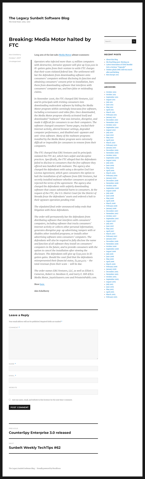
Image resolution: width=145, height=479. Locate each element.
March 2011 (110, 112)
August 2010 (111, 130)
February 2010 (111, 145)
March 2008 (110, 203)
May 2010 (109, 138)
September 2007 (112, 219)
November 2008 (112, 183)
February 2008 (111, 206)
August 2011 (110, 100)
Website (13, 387)
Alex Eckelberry (15, 55)
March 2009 (111, 173)
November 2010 (112, 122)
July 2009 (109, 163)
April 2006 (110, 262)
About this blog (112, 60)
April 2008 (110, 201)
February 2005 (111, 297)
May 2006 (110, 259)
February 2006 (111, 267)
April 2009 (110, 171)
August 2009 (111, 160)
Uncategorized (15, 61)
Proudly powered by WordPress (49, 468)
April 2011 (110, 110)
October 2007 (111, 216)
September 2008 (112, 188)
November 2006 (112, 244)
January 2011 (111, 117)
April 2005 (110, 292)
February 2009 (111, 176)
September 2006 (112, 249)
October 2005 (111, 277)
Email (12, 376)
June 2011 (109, 105)
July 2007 (109, 224)
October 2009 (111, 155)
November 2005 (112, 274)
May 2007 (110, 229)
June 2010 (110, 135)
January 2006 (111, 269)
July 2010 (109, 133)
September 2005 (112, 279)
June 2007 (110, 226)
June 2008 (110, 196)
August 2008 (111, 191)
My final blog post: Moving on (117, 62)
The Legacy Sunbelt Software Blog (39, 18)
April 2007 (110, 231)
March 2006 (111, 264)
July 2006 (109, 254)
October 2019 (111, 92)
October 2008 (111, 186)
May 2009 (110, 168)
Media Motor (65, 55)
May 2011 (109, 107)
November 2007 (112, 214)
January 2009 (111, 178)
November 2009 (112, 153)
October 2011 (111, 95)
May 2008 (110, 198)
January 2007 (111, 239)
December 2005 (112, 272)
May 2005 (110, 289)
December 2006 (112, 241)
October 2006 (111, 246)
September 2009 (112, 158)
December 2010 (112, 120)
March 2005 (110, 294)
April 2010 (110, 140)
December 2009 (112, 150)
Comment (14, 327)
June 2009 (110, 165)
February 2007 (111, 236)
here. (42, 284)
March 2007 (110, 234)
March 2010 (110, 143)
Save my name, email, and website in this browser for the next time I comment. (42, 400)
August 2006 (111, 251)
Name (12, 364)
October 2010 (111, 125)
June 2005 (110, 287)
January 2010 (111, 148)
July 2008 (109, 193)
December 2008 (112, 181)
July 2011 (109, 102)
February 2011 (111, 115)
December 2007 (112, 211)
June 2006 (110, 257)
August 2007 (111, 221)
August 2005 (111, 282)
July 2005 (109, 284)
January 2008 (111, 208)
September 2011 (112, 97)
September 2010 (112, 127)
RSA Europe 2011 (112, 75)
